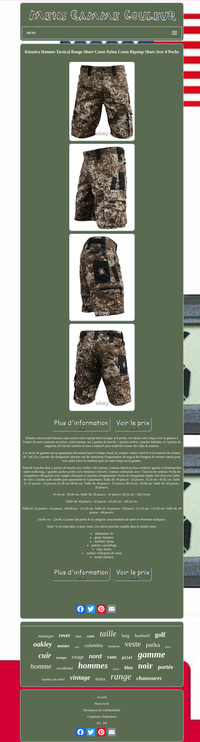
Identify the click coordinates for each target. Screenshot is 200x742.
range (121, 676)
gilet (127, 658)
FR (105, 723)
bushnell (142, 635)
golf (160, 634)
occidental (65, 668)
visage (78, 657)
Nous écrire (102, 703)
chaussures (149, 678)
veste (133, 643)
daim (79, 636)
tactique (61, 658)
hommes (93, 665)
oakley (42, 644)
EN (99, 723)
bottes (100, 679)
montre (63, 646)
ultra (167, 646)
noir (145, 665)
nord (95, 656)
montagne (46, 636)
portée (165, 667)
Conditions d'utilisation (101, 717)
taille (108, 633)
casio (91, 636)
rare (77, 646)
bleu (128, 667)
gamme (151, 654)
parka (153, 644)
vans (111, 657)
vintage (80, 677)
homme (41, 666)
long (125, 635)
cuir (45, 655)
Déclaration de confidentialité (102, 710)
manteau (114, 646)
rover (64, 635)
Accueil (102, 697)
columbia (93, 645)
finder (116, 669)
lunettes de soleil (53, 679)
